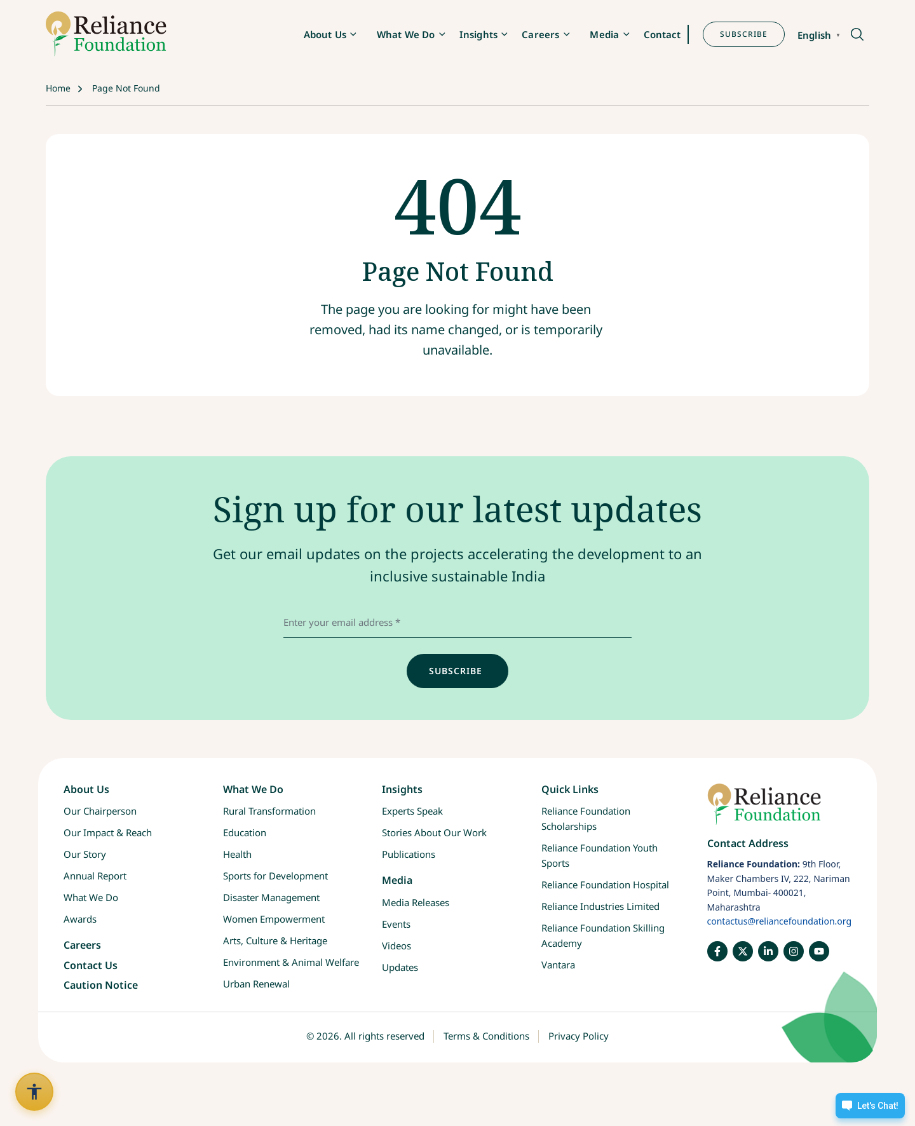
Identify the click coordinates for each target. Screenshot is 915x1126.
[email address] (457, 622)
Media (604, 34)
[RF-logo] (106, 34)
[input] (457, 671)
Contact (662, 34)
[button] (856, 35)
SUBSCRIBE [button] (744, 34)
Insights (478, 34)
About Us (325, 34)
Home (58, 88)
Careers (540, 34)
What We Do (406, 34)
